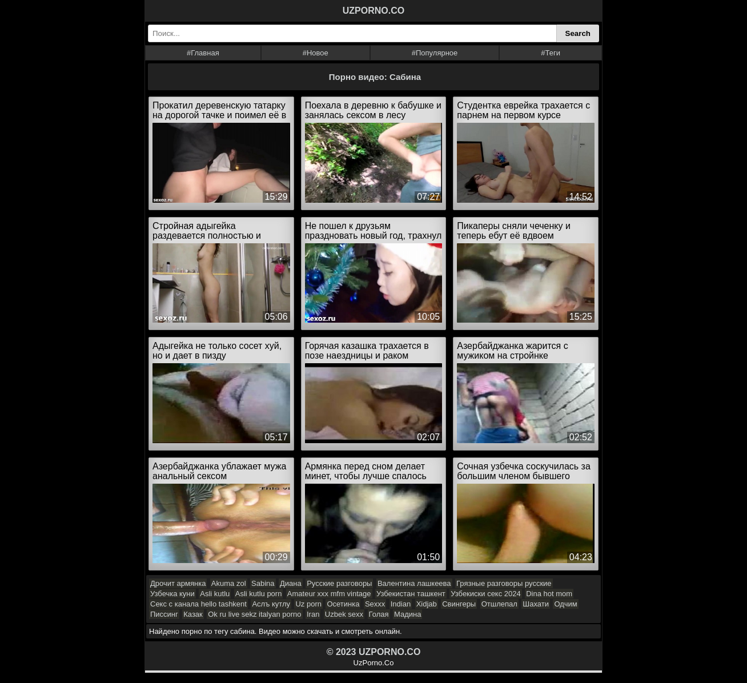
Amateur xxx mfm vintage (329, 593)
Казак (193, 614)
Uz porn (308, 604)
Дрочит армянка (178, 583)
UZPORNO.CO (373, 10)
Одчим (565, 604)
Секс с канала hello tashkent (198, 604)
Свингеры (459, 604)
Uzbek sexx (344, 614)
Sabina (262, 583)
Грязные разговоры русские (504, 583)
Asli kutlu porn (258, 593)
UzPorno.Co (374, 662)
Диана (291, 583)
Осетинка (343, 604)
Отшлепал (499, 604)
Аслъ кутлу (271, 604)
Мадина (407, 614)
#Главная (203, 53)
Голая (379, 614)
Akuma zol (228, 583)
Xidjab (426, 604)
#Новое (315, 53)
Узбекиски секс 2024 (485, 593)
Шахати (536, 604)
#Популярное (435, 53)
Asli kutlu (215, 593)
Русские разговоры (339, 583)
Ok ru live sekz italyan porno (254, 614)
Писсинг (164, 614)
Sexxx (375, 604)
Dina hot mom (549, 593)
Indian (401, 604)
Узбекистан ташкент (410, 593)
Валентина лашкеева (414, 583)
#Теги (550, 53)
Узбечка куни (172, 593)
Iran (313, 614)
